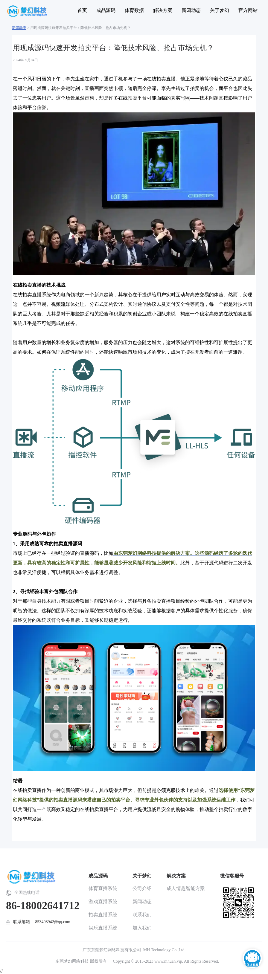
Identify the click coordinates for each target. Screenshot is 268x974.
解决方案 (176, 875)
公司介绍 (142, 888)
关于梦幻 (142, 875)
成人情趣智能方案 (186, 888)
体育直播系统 (103, 888)
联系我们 (142, 914)
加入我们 (142, 927)
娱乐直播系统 (103, 927)
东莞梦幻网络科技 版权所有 (81, 961)
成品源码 (98, 875)
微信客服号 (232, 875)
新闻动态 (19, 28)
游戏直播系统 (103, 901)
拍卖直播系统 (103, 914)
